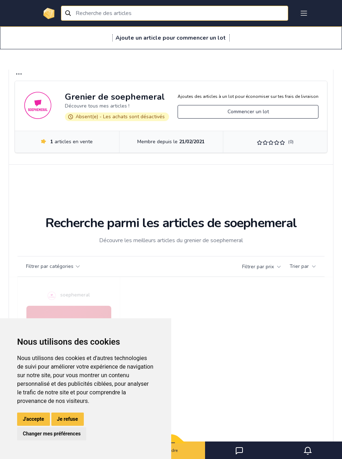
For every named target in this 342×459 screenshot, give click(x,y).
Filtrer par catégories (53, 266)
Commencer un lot (248, 111)
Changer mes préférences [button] (52, 433)
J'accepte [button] (33, 419)
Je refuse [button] (67, 419)
